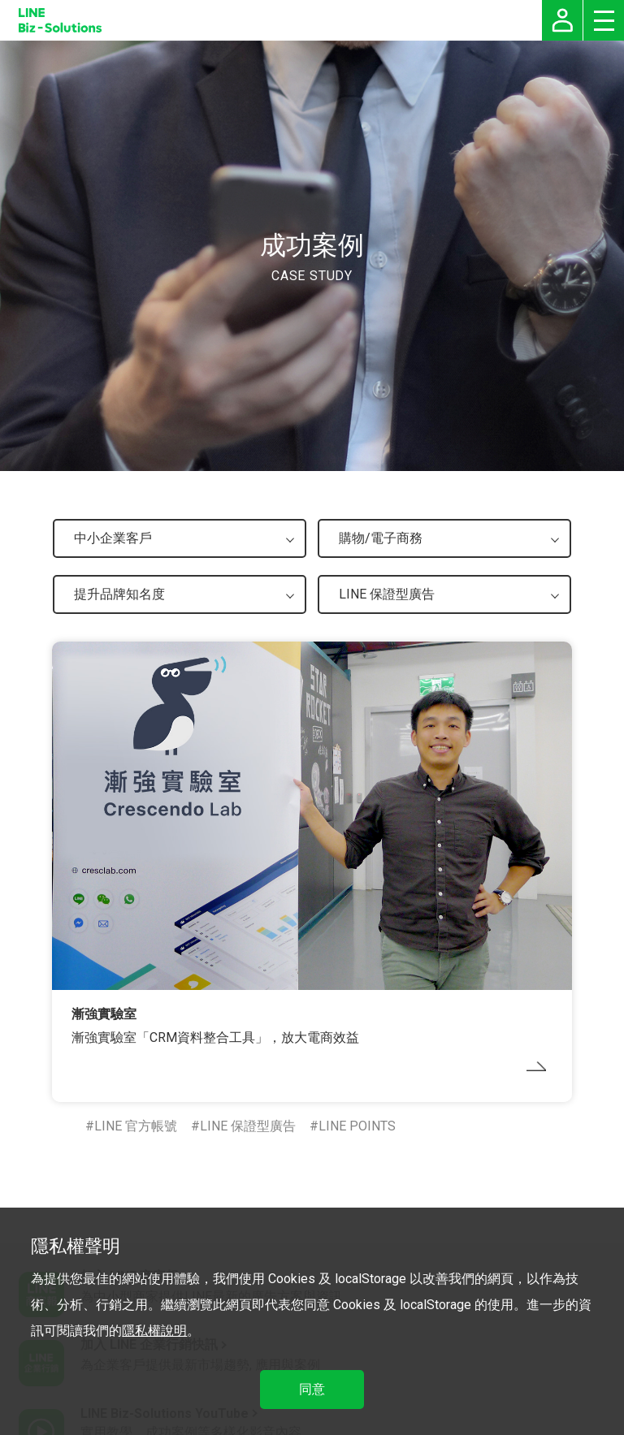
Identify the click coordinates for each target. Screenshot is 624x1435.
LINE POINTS (357, 1126)
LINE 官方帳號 (135, 1126)
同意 (312, 1389)
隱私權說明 (154, 1330)
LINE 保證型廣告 (248, 1126)
